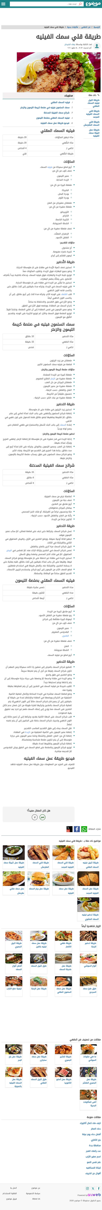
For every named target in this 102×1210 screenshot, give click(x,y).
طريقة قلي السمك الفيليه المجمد (92, 114)
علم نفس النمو (94, 1162)
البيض (9, 550)
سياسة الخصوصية (33, 1193)
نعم (42, 817)
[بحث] (80, 4)
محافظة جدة (95, 1145)
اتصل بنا (13, 1188)
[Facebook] (98, 1188)
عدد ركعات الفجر (93, 1151)
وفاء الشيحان (69, 44)
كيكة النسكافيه (93, 1168)
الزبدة (27, 732)
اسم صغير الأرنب (93, 1157)
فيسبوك (77, 829)
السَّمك (64, 294)
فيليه (49, 167)
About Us (36, 1199)
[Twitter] (93, 1188)
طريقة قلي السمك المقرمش (91, 123)
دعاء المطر (96, 1129)
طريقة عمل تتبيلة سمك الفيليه (94, 133)
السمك (63, 425)
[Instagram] (87, 1188)
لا (34, 817)
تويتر (70, 829)
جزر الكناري (96, 1140)
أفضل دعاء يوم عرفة (91, 1134)
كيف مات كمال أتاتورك (90, 1123)
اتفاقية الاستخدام (10, 1193)
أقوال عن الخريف (93, 1173)
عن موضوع (35, 1188)
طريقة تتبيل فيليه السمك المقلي (93, 103)
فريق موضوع (11, 1199)
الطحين (65, 636)
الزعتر (52, 379)
